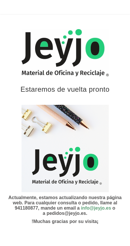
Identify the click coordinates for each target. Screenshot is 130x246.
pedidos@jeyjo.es (66, 213)
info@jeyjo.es (96, 208)
